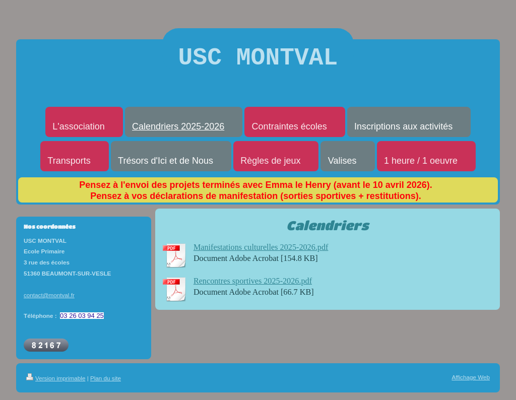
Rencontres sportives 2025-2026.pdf (253, 286)
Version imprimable (55, 383)
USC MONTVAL (258, 60)
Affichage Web (471, 382)
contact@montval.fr (49, 300)
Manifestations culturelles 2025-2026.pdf (261, 252)
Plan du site (105, 383)
